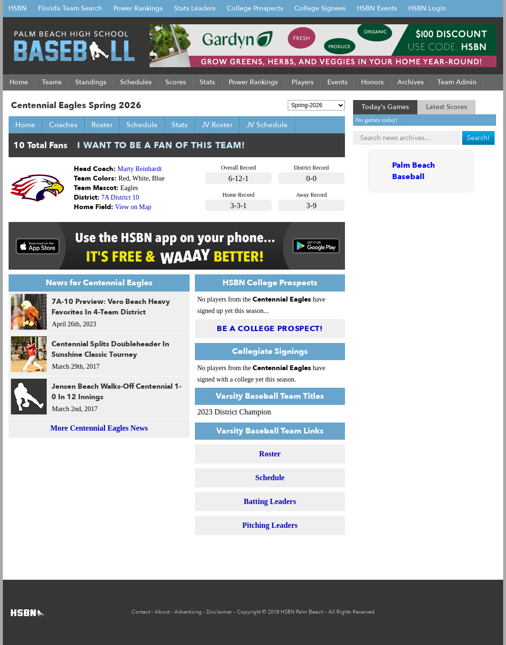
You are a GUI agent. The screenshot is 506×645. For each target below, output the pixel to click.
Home (25, 125)
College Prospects (255, 8)
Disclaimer (219, 611)
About (162, 611)
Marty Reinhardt (140, 168)
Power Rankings (137, 8)
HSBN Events (377, 8)
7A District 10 (120, 197)
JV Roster (217, 125)
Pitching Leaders (270, 525)
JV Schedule (267, 125)
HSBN (18, 8)
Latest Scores (446, 106)
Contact (141, 611)
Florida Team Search (70, 8)
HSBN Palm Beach (302, 611)
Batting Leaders (270, 501)
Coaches (63, 125)
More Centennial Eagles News (99, 428)
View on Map (133, 207)
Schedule (142, 125)
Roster (101, 125)
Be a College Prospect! (270, 328)
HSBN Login (427, 8)
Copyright (249, 611)
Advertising (188, 611)
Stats (180, 125)
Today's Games (385, 106)
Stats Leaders (194, 8)
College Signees (319, 8)
